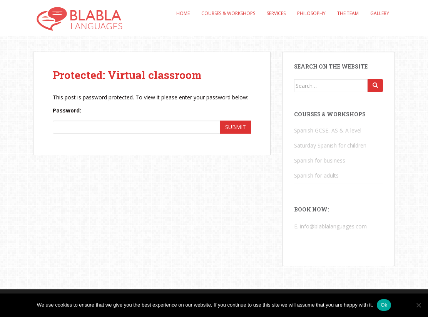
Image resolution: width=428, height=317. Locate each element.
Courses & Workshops (228, 13)
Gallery (379, 13)
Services (276, 13)
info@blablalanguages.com (333, 226)
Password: (67, 110)
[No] (418, 305)
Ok (384, 305)
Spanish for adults (316, 175)
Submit (235, 127)
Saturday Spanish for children (330, 145)
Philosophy (311, 13)
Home (183, 13)
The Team (348, 13)
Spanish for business (319, 160)
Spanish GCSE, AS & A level (327, 130)
